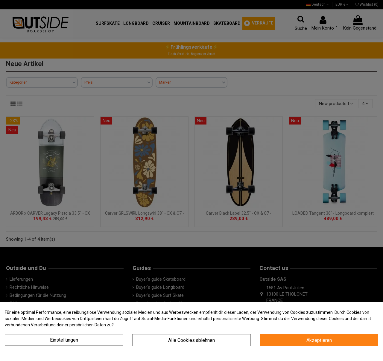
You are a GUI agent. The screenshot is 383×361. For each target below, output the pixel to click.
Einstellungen (64, 340)
